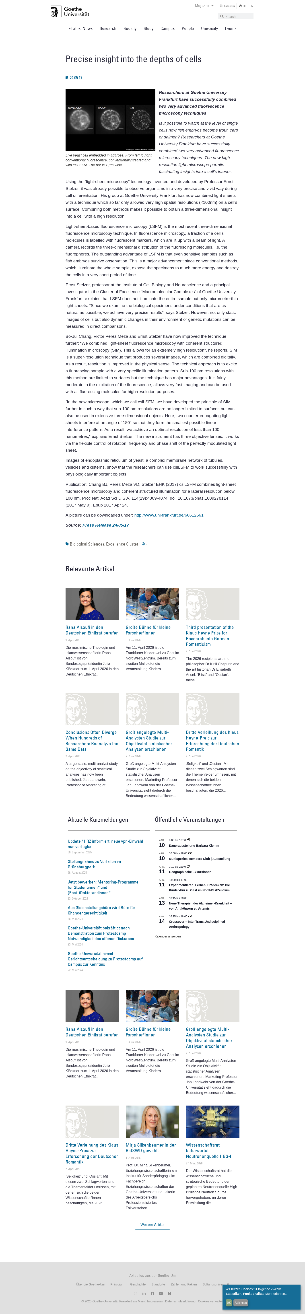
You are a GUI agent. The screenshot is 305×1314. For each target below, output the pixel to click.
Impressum (154, 1301)
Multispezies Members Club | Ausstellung (199, 859)
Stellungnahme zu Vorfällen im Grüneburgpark (94, 864)
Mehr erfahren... (276, 1293)
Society (130, 28)
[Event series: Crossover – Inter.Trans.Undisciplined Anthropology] (190, 916)
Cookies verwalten (210, 1301)
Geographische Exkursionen (190, 872)
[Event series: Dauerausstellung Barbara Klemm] (188, 840)
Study (148, 28)
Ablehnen (241, 1303)
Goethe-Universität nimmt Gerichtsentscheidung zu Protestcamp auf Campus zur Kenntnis (105, 959)
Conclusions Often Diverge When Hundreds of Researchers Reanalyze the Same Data (92, 740)
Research (108, 28)
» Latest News (81, 28)
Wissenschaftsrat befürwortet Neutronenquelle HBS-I (208, 1150)
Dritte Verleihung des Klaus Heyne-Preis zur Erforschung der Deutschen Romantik (212, 740)
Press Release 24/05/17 (105, 525)
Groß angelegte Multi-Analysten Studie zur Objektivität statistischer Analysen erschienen (149, 740)
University (209, 28)
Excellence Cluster (122, 544)
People (188, 28)
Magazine (204, 5)
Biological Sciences (87, 544)
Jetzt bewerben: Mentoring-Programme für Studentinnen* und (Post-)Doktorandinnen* (103, 887)
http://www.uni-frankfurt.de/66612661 (169, 515)
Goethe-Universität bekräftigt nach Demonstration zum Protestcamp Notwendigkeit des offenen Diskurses (101, 933)
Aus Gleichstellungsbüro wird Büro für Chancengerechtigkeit (101, 910)
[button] (152, 1225)
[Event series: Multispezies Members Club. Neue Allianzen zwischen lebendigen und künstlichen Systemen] (190, 853)
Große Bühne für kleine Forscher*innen (148, 630)
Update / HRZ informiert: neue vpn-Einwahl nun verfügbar (105, 843)
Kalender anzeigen (168, 936)
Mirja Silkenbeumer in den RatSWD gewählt (151, 1147)
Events (230, 28)
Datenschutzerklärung (180, 1301)
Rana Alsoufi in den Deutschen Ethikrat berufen (92, 630)
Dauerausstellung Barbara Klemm (194, 845)
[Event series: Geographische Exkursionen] (188, 866)
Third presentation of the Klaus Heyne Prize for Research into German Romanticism (210, 635)
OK (229, 1303)
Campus (168, 28)
